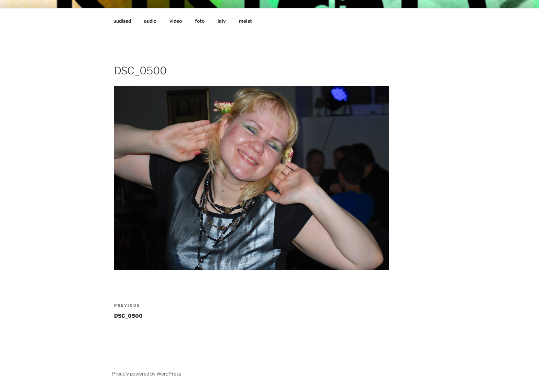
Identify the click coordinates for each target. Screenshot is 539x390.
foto (200, 21)
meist (245, 21)
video (175, 21)
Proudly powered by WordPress (146, 374)
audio (150, 21)
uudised (122, 21)
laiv (222, 21)
